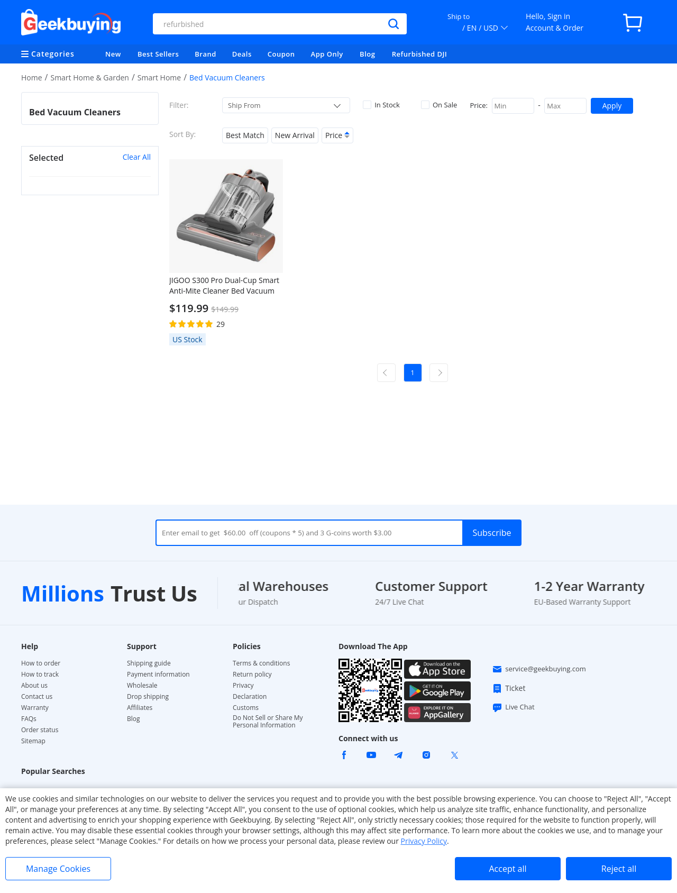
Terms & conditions (261, 663)
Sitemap (33, 740)
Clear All (137, 157)
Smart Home (159, 77)
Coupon (281, 54)
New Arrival (295, 135)
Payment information (158, 674)
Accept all (507, 868)
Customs (246, 708)
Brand (205, 54)
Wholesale (142, 685)
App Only (327, 54)
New (113, 54)
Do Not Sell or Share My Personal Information (268, 721)
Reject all (618, 868)
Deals (242, 54)
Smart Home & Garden (89, 77)
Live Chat (513, 707)
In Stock (381, 105)
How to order (40, 663)
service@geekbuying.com (539, 669)
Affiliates (139, 708)
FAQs (28, 719)
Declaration (250, 696)
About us (34, 685)
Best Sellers (158, 54)
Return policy (252, 674)
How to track (40, 674)
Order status (39, 730)
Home (31, 77)
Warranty (35, 708)
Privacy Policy (424, 841)
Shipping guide (149, 663)
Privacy (243, 685)
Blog (367, 54)
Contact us (36, 696)
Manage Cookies (58, 868)
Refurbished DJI (419, 54)
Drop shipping (148, 696)
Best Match (245, 135)
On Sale (439, 105)
